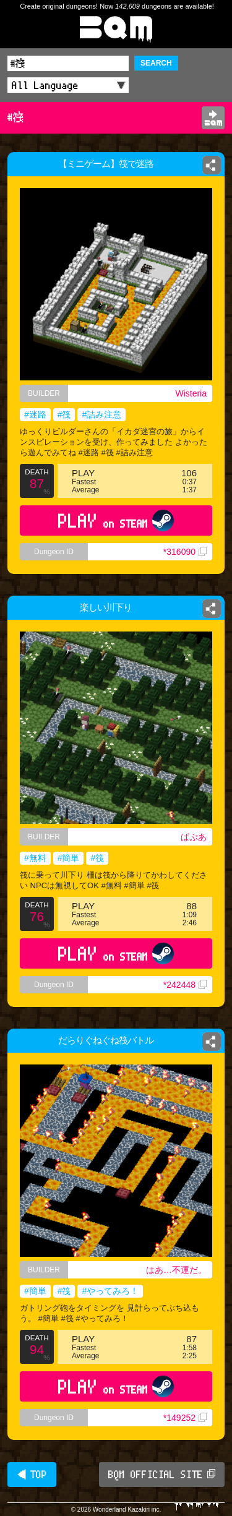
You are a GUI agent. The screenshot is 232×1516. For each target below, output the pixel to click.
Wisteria (191, 393)
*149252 (185, 1418)
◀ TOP (32, 1474)
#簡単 (69, 858)
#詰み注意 (101, 414)
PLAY (116, 520)
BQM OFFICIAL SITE (161, 1474)
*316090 (185, 552)
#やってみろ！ (110, 1291)
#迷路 (35, 414)
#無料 (35, 858)
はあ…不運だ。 (176, 1270)
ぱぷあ (194, 837)
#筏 (64, 414)
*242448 (185, 985)
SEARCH (156, 63)
